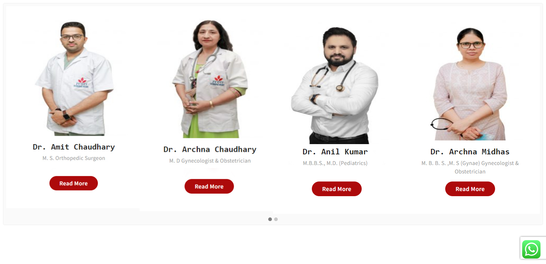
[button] (270, 219)
